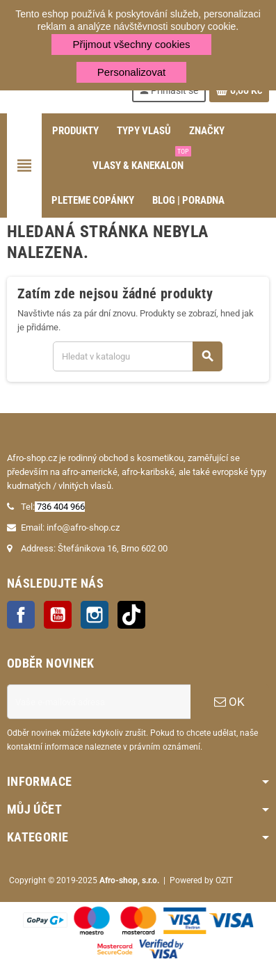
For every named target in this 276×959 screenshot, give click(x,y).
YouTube (58, 615)
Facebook (21, 615)
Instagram (94, 615)
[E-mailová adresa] (98, 701)
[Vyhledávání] (137, 356)
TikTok (131, 615)
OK (229, 702)
